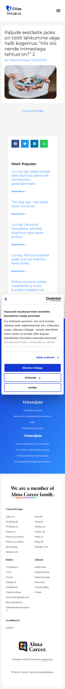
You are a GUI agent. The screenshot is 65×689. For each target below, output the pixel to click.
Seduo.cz (40, 526)
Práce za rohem (15, 541)
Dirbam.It (11, 582)
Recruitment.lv (14, 602)
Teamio (39, 521)
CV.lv (8, 572)
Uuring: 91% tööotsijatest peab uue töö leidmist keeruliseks (30, 259)
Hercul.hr (40, 582)
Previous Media (32, 111)
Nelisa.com (12, 551)
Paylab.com (41, 546)
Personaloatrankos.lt (17, 597)
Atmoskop (12, 546)
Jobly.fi (10, 627)
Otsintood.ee (13, 592)
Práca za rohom (15, 536)
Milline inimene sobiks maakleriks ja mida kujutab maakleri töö (28, 286)
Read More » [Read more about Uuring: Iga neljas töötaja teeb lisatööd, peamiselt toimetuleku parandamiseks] (18, 191)
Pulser (38, 592)
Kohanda (32, 377)
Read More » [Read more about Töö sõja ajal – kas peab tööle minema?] (18, 214)
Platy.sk (39, 541)
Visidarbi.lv (12, 587)
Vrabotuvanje (42, 577)
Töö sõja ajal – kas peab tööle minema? (29, 204)
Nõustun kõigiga (32, 367)
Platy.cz (39, 536)
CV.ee (9, 577)
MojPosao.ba (42, 572)
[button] (58, 10)
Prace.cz (11, 531)
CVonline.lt (12, 567)
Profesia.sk (12, 521)
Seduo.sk (40, 531)
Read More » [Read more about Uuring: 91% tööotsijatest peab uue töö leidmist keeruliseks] (18, 271)
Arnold (38, 516)
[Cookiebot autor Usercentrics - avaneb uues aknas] (46, 299)
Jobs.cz (10, 516)
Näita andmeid (45, 357)
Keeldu (32, 387)
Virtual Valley (42, 587)
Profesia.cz (12, 526)
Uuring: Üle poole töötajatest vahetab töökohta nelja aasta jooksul (27, 231)
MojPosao (40, 567)
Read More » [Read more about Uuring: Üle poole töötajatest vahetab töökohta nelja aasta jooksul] (18, 244)
